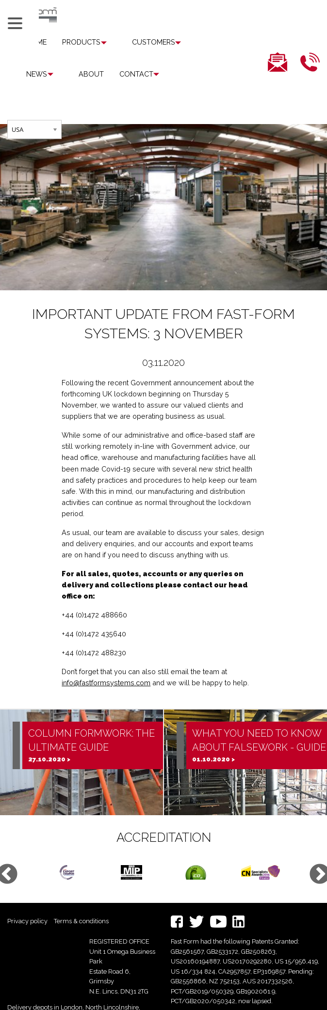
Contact (84, 74)
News (192, 42)
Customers (141, 42)
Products (81, 42)
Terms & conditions (81, 889)
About (38, 74)
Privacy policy (27, 889)
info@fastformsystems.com (106, 651)
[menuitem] (83, 42)
